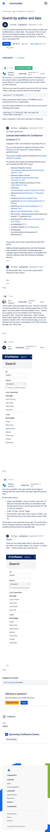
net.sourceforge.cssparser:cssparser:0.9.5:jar (27, 190)
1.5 (25, 224)
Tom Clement (11, 302)
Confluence (21, 11)
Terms (9, 817)
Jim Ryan (13, 25)
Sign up (12, 682)
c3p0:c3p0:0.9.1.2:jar (19, 185)
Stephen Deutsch (11, 74)
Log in (5, 682)
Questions (30, 11)
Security (10, 821)
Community (16, 3)
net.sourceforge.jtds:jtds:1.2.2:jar (26, 211)
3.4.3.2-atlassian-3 (31, 227)
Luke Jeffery (34, 44)
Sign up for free (12, 702)
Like (7, 261)
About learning (12, 795)
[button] (17, 408)
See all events (12, 739)
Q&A (13, 11)
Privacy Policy (12, 814)
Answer (6, 44)
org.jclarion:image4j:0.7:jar (27, 198)
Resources (10, 798)
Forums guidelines (13, 787)
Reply (4, 288)
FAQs (8, 783)
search (5, 726)
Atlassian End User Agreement (17, 150)
